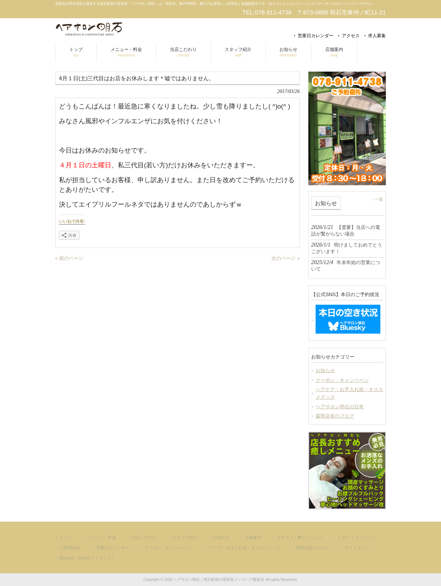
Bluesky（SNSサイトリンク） (87, 558)
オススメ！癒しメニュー (299, 537)
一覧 (379, 199)
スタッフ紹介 (184, 537)
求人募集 (377, 35)
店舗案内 (253, 537)
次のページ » (285, 258)
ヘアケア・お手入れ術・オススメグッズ (349, 393)
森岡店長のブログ (335, 416)
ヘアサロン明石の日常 (340, 406)
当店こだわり (144, 537)
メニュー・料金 (101, 537)
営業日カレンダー (316, 35)
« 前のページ (69, 258)
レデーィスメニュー (356, 537)
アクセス (351, 35)
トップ (65, 537)
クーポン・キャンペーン (342, 380)
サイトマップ (357, 547)
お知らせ (325, 370)
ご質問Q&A (69, 547)
